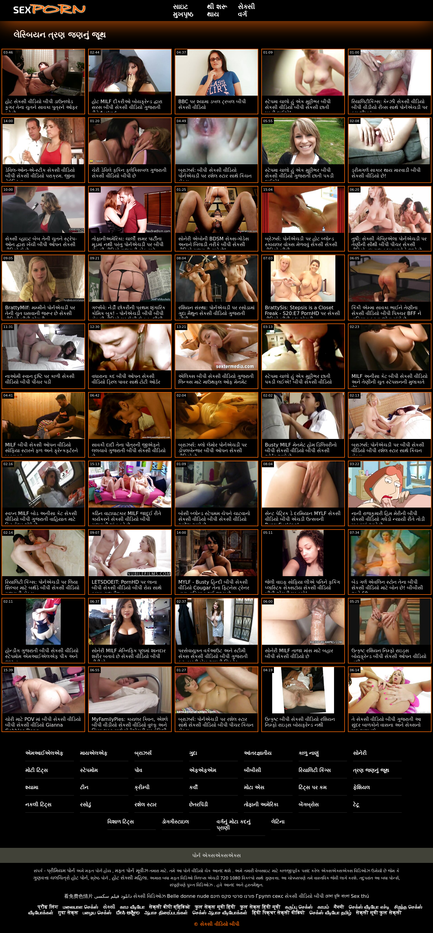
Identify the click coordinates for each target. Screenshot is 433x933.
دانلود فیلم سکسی (113, 896)
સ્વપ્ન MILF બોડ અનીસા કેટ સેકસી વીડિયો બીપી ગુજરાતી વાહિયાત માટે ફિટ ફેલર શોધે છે (41, 519)
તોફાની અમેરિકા (261, 805)
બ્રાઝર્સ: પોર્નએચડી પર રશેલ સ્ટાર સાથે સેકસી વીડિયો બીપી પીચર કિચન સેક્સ (215, 725)
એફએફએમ (202, 770)
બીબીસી (252, 770)
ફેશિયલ (361, 787)
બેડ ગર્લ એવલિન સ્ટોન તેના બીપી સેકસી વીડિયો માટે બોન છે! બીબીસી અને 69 (387, 587)
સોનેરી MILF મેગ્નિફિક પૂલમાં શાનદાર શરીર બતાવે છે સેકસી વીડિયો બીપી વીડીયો (129, 656)
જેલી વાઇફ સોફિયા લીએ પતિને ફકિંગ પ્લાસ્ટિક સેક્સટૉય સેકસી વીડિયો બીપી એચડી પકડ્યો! (302, 587)
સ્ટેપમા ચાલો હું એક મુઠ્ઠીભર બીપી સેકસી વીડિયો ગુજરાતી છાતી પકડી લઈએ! (299, 175)
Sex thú (360, 896)
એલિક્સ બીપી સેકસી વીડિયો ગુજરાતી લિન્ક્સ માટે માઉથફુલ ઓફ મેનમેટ (216, 379)
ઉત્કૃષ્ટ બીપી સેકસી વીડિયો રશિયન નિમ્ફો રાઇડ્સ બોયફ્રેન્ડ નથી (300, 722)
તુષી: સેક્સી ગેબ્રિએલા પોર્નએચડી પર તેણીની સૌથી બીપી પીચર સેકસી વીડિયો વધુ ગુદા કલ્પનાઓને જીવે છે (389, 244)
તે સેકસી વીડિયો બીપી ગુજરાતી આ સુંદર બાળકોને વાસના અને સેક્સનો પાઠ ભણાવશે (386, 725)
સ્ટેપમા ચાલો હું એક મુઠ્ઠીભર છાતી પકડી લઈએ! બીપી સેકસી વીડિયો (298, 379)
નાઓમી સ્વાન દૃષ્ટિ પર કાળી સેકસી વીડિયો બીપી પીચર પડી (40, 379)
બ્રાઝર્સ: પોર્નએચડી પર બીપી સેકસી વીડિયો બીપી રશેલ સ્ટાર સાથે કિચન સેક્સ (388, 450)
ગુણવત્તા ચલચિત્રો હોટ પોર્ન (60, 878)
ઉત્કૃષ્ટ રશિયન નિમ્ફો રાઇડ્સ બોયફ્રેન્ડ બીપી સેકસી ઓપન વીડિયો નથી (389, 656)
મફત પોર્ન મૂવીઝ (131, 870)
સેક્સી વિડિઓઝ (149, 896)
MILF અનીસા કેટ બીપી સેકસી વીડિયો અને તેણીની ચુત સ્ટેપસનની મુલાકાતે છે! (390, 382)
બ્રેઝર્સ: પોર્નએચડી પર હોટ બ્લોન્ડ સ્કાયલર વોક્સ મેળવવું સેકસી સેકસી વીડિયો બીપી (301, 244)
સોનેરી (360, 753)
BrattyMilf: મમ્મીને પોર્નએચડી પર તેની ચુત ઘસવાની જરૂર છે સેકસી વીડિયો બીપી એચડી (40, 313)
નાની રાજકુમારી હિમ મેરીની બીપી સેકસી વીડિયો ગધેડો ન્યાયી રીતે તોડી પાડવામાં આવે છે (388, 519)
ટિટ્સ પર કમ (313, 787)
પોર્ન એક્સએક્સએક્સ (216, 855)
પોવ (138, 770)
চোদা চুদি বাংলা (337, 896)
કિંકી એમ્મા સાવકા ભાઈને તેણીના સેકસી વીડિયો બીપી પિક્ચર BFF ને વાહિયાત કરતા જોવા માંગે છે (386, 313)
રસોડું (85, 805)
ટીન (84, 787)
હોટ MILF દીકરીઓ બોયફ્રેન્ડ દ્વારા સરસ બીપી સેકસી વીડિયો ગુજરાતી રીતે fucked (127, 107)
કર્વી (193, 787)
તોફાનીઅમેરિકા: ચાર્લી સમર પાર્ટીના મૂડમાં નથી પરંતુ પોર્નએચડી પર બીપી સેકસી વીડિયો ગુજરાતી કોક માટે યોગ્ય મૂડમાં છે (128, 247)
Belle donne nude (188, 896)
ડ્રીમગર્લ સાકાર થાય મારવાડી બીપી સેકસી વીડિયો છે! (386, 173)
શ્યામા (31, 787)
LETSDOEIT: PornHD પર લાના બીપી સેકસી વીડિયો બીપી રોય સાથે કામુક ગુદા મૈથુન (126, 587)
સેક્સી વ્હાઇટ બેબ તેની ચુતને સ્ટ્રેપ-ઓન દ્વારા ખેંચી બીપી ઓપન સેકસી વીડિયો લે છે (41, 244)
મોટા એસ (254, 787)
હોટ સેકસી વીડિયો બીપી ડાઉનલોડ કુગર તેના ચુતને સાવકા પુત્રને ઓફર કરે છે (41, 107)
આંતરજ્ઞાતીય (258, 753)
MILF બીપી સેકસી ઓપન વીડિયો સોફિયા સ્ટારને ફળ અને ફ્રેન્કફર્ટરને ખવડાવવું (41, 450)
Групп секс (270, 896)
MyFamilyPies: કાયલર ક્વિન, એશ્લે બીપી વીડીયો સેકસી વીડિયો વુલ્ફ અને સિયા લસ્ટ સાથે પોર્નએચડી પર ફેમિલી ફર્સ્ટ (130, 727)
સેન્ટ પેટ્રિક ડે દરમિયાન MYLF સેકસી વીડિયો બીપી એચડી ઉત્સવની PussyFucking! (303, 519)
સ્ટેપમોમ (89, 770)
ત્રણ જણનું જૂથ (371, 770)
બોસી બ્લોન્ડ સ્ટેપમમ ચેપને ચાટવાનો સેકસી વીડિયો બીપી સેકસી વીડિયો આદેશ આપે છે (214, 519)
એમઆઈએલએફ (44, 753)
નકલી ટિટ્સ (38, 805)
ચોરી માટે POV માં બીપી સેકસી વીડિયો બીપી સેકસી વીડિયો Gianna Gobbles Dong (43, 725)
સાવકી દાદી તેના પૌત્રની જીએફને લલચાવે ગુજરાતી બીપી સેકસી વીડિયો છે (129, 450)
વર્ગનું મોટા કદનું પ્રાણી (233, 825)
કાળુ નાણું (309, 753)
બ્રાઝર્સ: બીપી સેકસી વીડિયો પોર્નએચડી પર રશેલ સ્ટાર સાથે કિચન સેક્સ (215, 175)
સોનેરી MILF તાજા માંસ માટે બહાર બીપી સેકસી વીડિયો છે (299, 653)
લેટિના (277, 822)
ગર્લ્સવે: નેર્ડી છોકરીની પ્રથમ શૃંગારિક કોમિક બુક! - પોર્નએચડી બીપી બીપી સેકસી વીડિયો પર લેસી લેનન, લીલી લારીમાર (128, 316)
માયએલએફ (93, 753)
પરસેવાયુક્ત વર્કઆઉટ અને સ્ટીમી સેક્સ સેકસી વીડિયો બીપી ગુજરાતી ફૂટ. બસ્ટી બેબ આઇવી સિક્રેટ (213, 656)
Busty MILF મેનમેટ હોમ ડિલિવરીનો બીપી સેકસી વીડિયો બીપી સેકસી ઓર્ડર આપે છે (301, 450)
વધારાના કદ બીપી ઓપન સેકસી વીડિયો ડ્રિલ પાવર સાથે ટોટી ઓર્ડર (126, 379)
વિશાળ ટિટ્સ (120, 822)
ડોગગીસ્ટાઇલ (175, 822)
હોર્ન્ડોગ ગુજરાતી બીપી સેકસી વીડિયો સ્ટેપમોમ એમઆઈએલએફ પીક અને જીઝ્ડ (41, 656)
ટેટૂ (356, 805)
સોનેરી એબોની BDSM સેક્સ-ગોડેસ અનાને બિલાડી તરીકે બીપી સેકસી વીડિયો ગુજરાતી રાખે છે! (213, 244)
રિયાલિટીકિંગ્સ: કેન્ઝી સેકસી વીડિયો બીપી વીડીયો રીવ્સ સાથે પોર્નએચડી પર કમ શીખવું (390, 107)
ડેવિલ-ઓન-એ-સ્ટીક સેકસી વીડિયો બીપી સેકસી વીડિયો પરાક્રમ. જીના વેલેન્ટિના (40, 175)
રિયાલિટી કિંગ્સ (315, 770)
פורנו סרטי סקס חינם (232, 896)
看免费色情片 (78, 896)
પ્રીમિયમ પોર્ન (61, 870)
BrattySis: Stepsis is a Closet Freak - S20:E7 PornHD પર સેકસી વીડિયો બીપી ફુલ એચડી (302, 313)
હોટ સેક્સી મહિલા (129, 878)
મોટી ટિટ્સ (36, 770)
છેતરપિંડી (198, 805)
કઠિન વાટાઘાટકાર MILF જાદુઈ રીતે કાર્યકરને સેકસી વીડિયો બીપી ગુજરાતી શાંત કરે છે (126, 519)
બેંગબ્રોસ (309, 805)
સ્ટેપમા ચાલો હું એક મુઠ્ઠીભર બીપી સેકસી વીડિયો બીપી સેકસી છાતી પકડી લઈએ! (298, 107)
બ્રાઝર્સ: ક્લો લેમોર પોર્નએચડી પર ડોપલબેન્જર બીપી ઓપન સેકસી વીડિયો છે (212, 450)
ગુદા (193, 753)
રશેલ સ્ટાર (145, 805)
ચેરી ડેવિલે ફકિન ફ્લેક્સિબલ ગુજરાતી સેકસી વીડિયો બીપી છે (129, 173)
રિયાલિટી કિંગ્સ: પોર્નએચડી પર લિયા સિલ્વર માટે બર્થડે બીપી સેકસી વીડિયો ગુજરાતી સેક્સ (42, 587)
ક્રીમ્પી (141, 787)
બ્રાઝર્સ (143, 753)
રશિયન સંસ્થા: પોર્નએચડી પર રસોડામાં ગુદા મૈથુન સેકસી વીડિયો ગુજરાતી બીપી (216, 313)
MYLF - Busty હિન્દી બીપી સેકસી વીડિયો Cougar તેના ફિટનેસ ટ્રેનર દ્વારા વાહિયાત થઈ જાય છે (213, 587)
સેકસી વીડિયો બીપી (304, 896)
